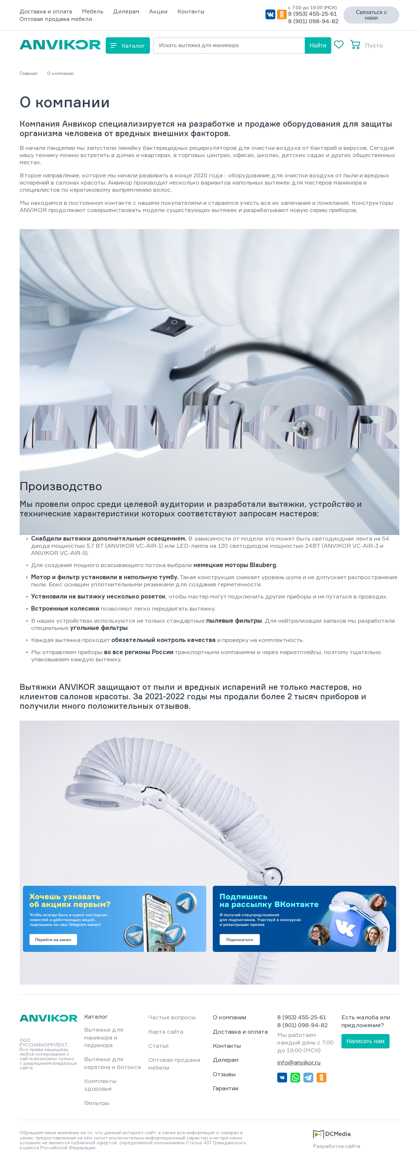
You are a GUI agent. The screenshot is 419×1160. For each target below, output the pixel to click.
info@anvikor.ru (298, 1062)
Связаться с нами (371, 15)
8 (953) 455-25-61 (312, 13)
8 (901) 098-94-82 (313, 21)
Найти (318, 45)
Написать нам (365, 1041)
